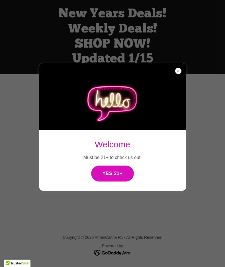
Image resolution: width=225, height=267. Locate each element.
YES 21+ (113, 173)
